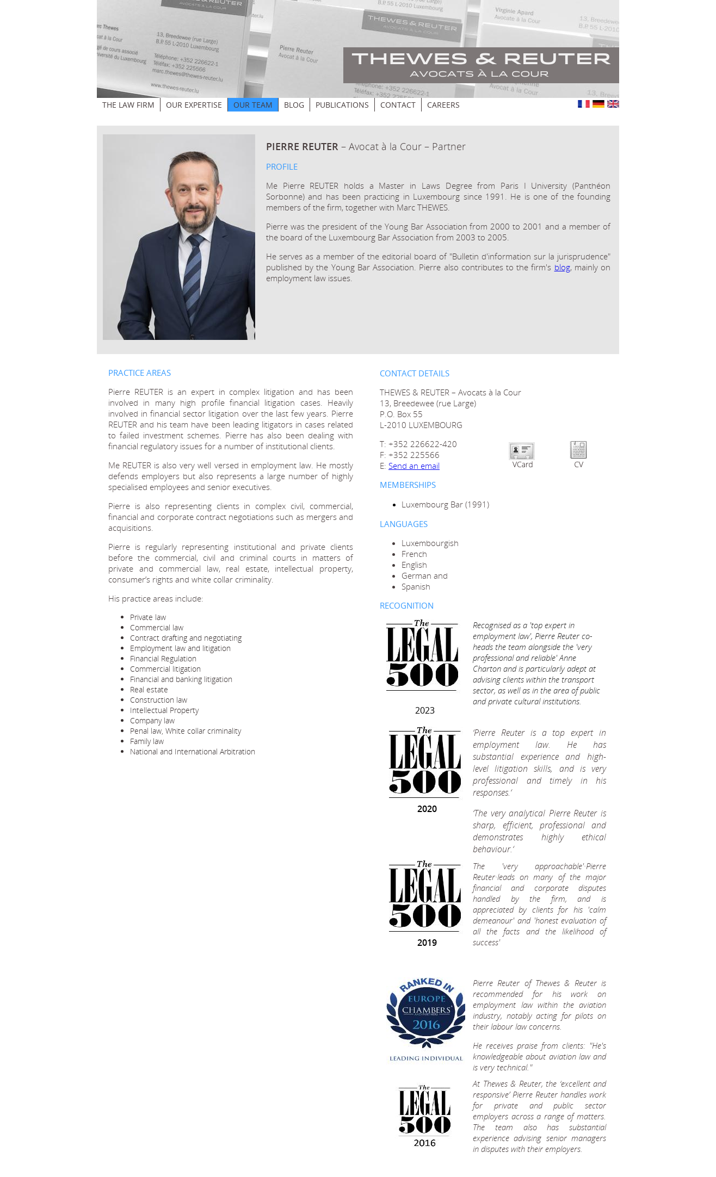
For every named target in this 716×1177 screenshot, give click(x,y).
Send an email (414, 465)
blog (562, 267)
